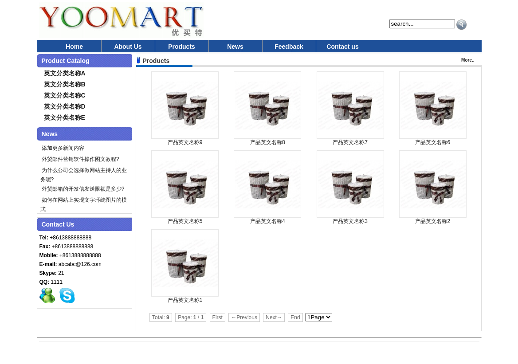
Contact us (342, 46)
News (235, 46)
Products (181, 46)
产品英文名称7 (350, 142)
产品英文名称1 (185, 300)
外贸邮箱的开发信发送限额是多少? (82, 189)
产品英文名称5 (185, 221)
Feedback (289, 46)
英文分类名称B (65, 84)
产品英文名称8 (267, 142)
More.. (467, 60)
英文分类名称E (64, 117)
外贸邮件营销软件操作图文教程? (79, 159)
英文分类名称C (65, 95)
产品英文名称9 (185, 142)
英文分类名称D (65, 106)
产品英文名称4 (267, 221)
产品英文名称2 (432, 221)
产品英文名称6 (432, 142)
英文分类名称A (65, 73)
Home (74, 46)
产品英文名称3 (350, 221)
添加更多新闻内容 (62, 148)
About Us (127, 46)
